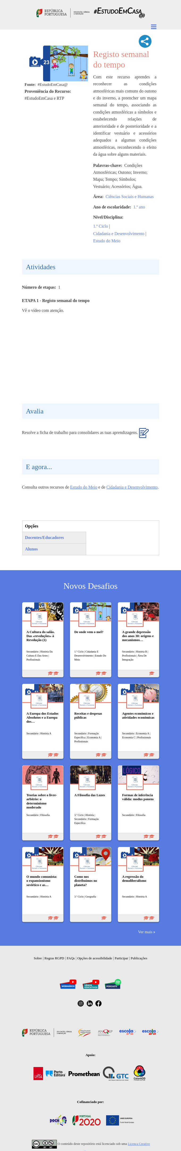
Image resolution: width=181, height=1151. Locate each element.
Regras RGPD (54, 958)
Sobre (38, 958)
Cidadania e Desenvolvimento (119, 233)
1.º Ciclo (100, 226)
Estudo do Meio (106, 241)
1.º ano (139, 207)
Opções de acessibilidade (94, 958)
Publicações (139, 958)
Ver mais (145, 931)
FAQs (71, 958)
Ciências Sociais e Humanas (130, 196)
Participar (121, 958)
